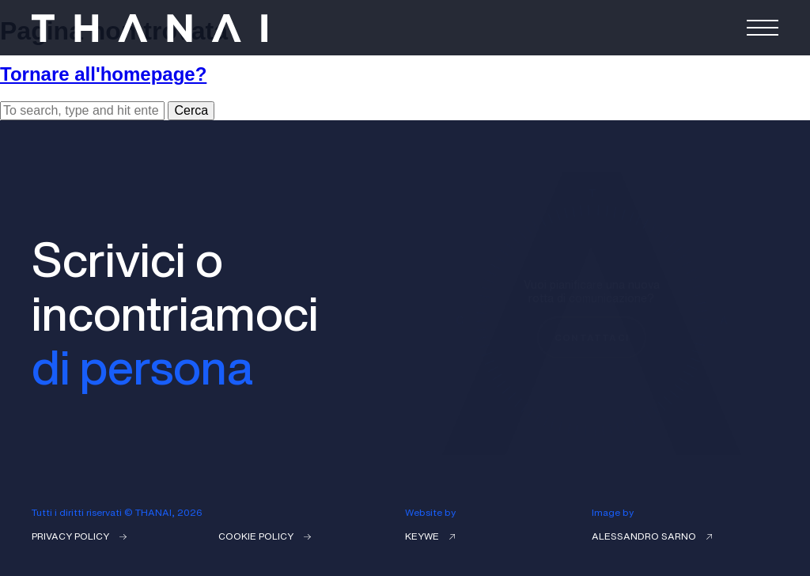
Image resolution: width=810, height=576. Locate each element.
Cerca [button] (191, 110)
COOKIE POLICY (264, 536)
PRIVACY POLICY (79, 536)
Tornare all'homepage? (103, 74)
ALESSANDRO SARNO (652, 536)
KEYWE (430, 536)
